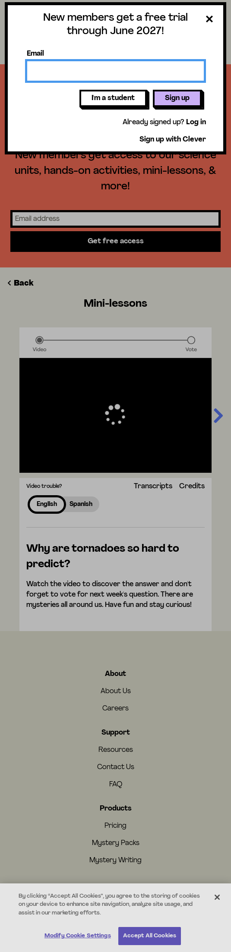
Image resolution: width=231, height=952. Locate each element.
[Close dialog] (209, 21)
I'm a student (113, 98)
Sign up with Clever (172, 139)
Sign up (177, 98)
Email (35, 53)
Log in (196, 122)
